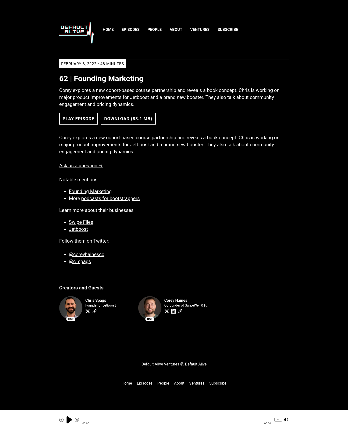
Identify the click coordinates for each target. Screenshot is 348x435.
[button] (176, 420)
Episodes (130, 29)
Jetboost (78, 229)
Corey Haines (175, 300)
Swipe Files (81, 222)
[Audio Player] (174, 422)
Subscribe (228, 29)
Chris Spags (95, 300)
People (154, 29)
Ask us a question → (81, 165)
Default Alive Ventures (160, 364)
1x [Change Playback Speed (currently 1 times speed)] (278, 419)
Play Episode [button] (78, 118)
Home (108, 29)
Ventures (200, 29)
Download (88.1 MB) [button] (128, 118)
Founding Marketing (90, 191)
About (176, 29)
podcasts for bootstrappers (110, 198)
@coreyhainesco (86, 254)
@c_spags (80, 261)
